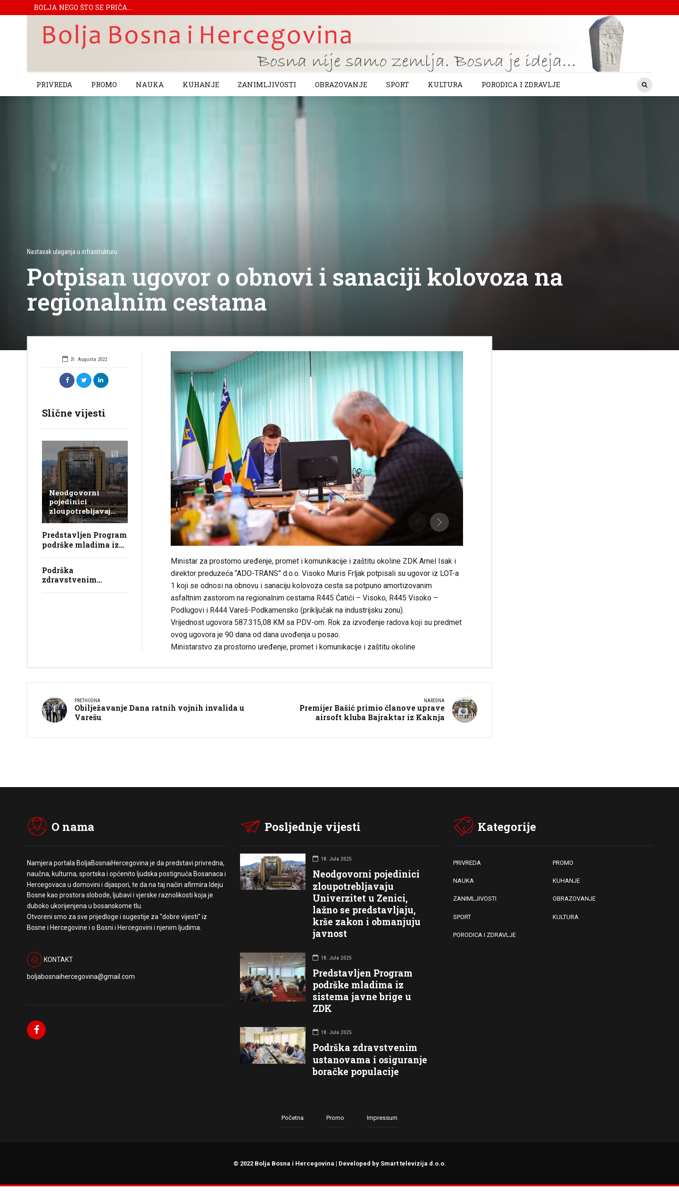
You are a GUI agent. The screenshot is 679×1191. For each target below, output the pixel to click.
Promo (335, 1117)
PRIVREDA (54, 84)
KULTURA (445, 84)
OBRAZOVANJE (341, 84)
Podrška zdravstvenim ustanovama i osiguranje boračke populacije (370, 1058)
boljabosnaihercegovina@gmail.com (81, 975)
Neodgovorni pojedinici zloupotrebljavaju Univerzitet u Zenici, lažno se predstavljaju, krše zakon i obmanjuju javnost (367, 903)
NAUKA (150, 84)
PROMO (104, 84)
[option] (317, 448)
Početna (293, 1117)
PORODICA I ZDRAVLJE (520, 84)
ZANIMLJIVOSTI (267, 84)
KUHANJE (200, 84)
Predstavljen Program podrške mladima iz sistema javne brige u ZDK (363, 990)
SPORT (397, 84)
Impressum (382, 1117)
